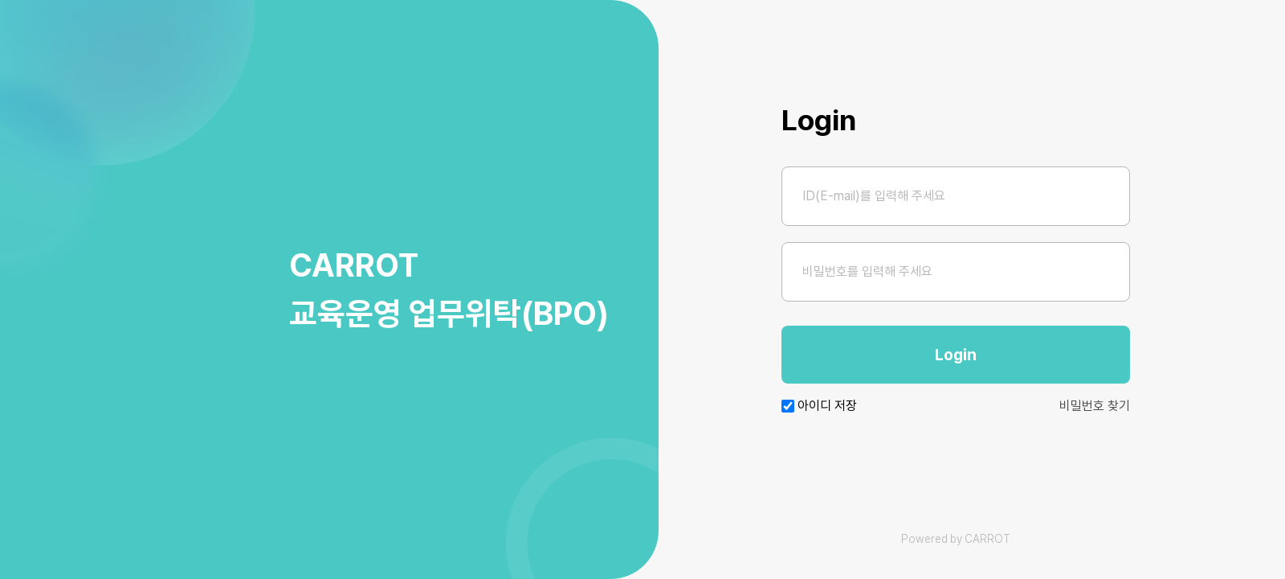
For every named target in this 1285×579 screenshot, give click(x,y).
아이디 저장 (827, 405)
